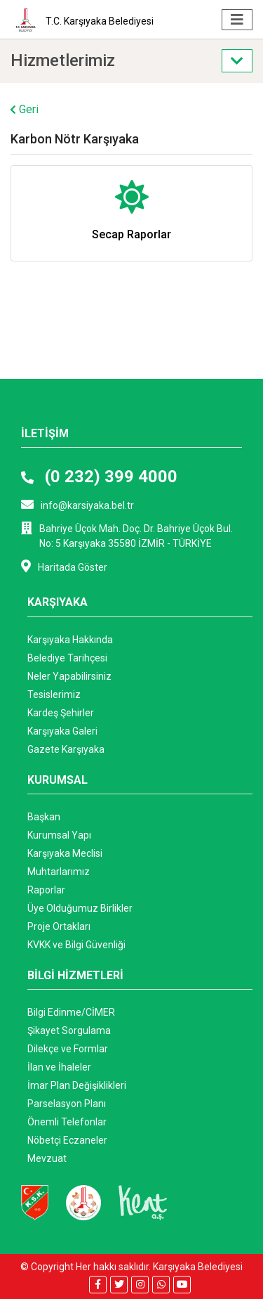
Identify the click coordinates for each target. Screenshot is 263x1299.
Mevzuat (47, 1158)
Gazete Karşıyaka (65, 749)
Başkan (43, 816)
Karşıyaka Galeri (62, 731)
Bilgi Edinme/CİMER (71, 1012)
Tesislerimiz (54, 694)
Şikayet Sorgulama (69, 1030)
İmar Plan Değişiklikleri (76, 1085)
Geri (24, 109)
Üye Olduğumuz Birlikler (80, 908)
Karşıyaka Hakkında (70, 639)
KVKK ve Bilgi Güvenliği (76, 944)
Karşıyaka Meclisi (64, 853)
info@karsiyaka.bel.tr (77, 504)
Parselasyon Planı (66, 1103)
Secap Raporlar (131, 234)
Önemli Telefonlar (67, 1121)
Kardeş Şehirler (60, 712)
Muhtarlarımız (58, 871)
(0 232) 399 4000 (99, 476)
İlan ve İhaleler (59, 1067)
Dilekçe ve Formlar (67, 1048)
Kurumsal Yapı (59, 835)
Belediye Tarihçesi (67, 658)
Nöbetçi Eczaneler (67, 1140)
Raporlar (46, 890)
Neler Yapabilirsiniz (69, 676)
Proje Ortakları (58, 926)
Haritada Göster (64, 566)
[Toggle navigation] (237, 19)
